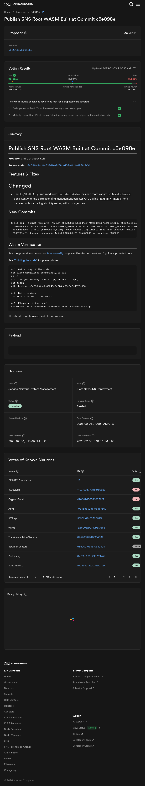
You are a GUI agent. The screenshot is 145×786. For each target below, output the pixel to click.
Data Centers (11, 699)
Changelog (10, 770)
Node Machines (12, 735)
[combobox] (32, 577)
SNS (6, 740)
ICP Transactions (13, 717)
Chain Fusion (11, 752)
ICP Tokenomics (12, 723)
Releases (9, 705)
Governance (10, 682)
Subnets (8, 694)
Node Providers (12, 729)
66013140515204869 (20, 49)
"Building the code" (25, 260)
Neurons (8, 688)
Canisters (9, 711)
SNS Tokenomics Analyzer (18, 746)
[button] (130, 577)
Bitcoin (8, 758)
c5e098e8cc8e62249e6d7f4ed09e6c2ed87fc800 (58, 165)
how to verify (55, 253)
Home (7, 676)
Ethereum (9, 764)
